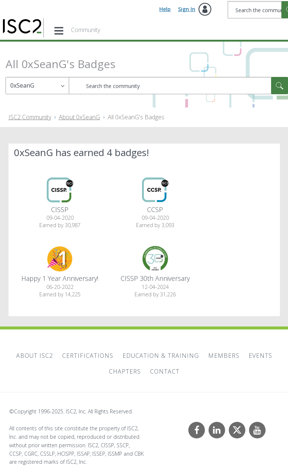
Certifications (87, 356)
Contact (164, 371)
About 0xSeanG (79, 117)
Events (260, 356)
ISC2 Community (29, 117)
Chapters (125, 371)
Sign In (186, 9)
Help (165, 9)
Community (85, 30)
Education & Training (160, 356)
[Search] (178, 85)
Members (223, 356)
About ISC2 (34, 356)
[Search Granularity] (37, 85)
